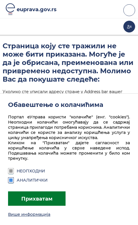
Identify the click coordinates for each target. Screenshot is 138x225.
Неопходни (26, 171)
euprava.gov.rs (37, 9)
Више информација (29, 214)
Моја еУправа (129, 26)
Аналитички (28, 180)
